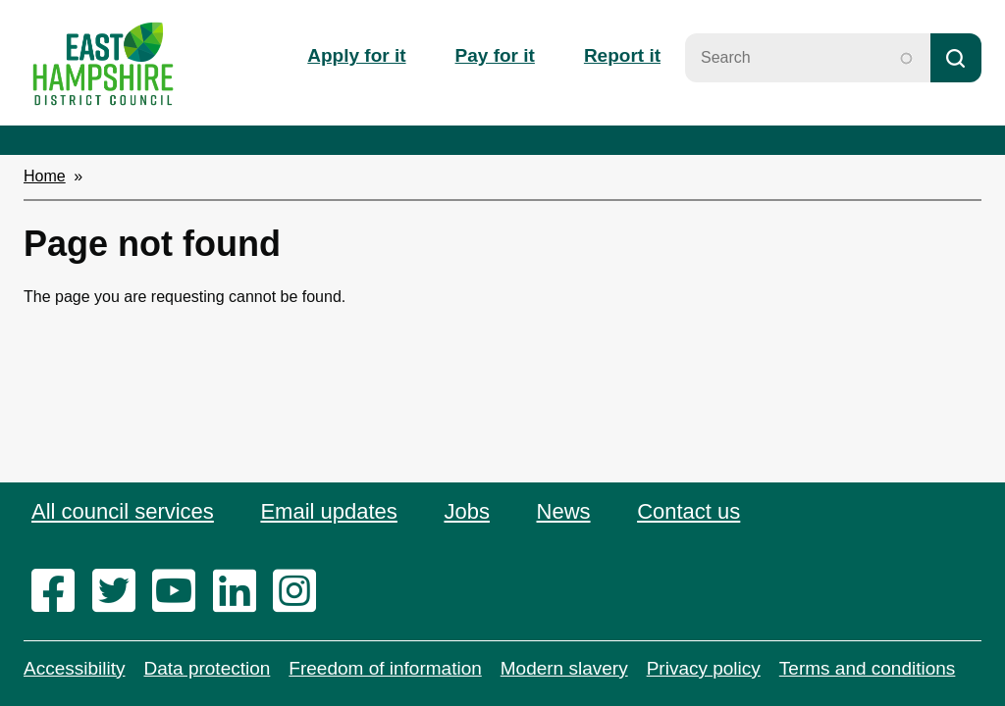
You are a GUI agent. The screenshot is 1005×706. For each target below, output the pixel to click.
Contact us (688, 511)
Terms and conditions (867, 668)
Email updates (328, 511)
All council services (122, 511)
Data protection (206, 668)
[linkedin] (241, 592)
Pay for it (495, 55)
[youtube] (180, 592)
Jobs (466, 511)
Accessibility (74, 668)
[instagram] (301, 592)
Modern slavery (564, 668)
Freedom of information (385, 668)
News (564, 511)
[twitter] (120, 592)
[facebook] (59, 592)
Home (45, 176)
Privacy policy (704, 668)
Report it (622, 55)
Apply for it (356, 55)
